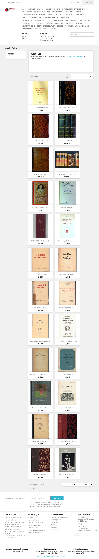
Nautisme (69, 15)
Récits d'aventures (47, 17)
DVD (44, 29)
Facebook (77, 534)
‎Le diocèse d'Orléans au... (67, 207)
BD (33, 23)
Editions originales (46, 26)
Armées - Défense (55, 15)
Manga (40, 23)
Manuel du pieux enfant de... (40, 141)
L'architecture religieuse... (40, 107)
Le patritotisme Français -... (40, 308)
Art (23, 9)
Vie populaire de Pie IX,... (40, 207)
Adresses (54, 527)
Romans (69, 23)
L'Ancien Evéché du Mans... (40, 441)
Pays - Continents (55, 20)
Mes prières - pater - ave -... (40, 408)
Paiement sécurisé (34, 525)
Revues (38, 29)
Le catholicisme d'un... (40, 274)
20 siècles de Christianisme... (67, 341)
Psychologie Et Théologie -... (67, 241)
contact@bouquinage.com (87, 531)
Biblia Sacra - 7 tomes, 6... (67, 174)
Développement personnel (73, 9)
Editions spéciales (65, 26)
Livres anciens (28, 26)
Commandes (55, 522)
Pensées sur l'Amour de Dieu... (40, 341)
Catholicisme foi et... (67, 374)
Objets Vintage (71, 20)
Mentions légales (33, 520)
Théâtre (78, 23)
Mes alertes (54, 530)
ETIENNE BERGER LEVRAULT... (40, 241)
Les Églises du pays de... (67, 474)
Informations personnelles (59, 517)
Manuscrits (27, 29)
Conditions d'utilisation (35, 522)
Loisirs (34, 17)
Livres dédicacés (82, 26)
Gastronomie (63, 17)
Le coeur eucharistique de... (67, 441)
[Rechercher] (82, 34)
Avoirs (53, 525)
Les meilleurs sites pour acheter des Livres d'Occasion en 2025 (14, 531)
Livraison (31, 517)
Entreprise (27, 12)
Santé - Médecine (53, 9)
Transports (80, 15)
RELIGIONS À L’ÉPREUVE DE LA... (40, 374)
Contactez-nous (33, 527)
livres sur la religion (75, 57)
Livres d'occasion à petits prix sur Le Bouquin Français (47, 38)
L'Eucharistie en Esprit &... (67, 308)
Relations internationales (34, 15)
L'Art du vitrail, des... (67, 408)
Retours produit (56, 520)
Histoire (68, 12)
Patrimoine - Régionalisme (33, 20)
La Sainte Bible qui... (40, 174)
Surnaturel (57, 12)
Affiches (52, 29)
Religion (78, 12)
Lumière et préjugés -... (67, 274)
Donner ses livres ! (11, 520)
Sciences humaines (42, 12)
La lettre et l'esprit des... (67, 107)
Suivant (88, 484)
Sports (25, 17)
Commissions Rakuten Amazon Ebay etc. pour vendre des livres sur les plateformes (14, 524)
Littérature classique (54, 23)
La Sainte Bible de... (67, 141)
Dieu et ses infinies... (40, 474)
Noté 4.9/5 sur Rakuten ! (26, 37)
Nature (40, 9)
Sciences (31, 9)
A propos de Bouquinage (13, 517)
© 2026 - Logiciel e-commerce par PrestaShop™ (49, 556)
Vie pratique (85, 20)
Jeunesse (26, 23)
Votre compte (57, 514)
